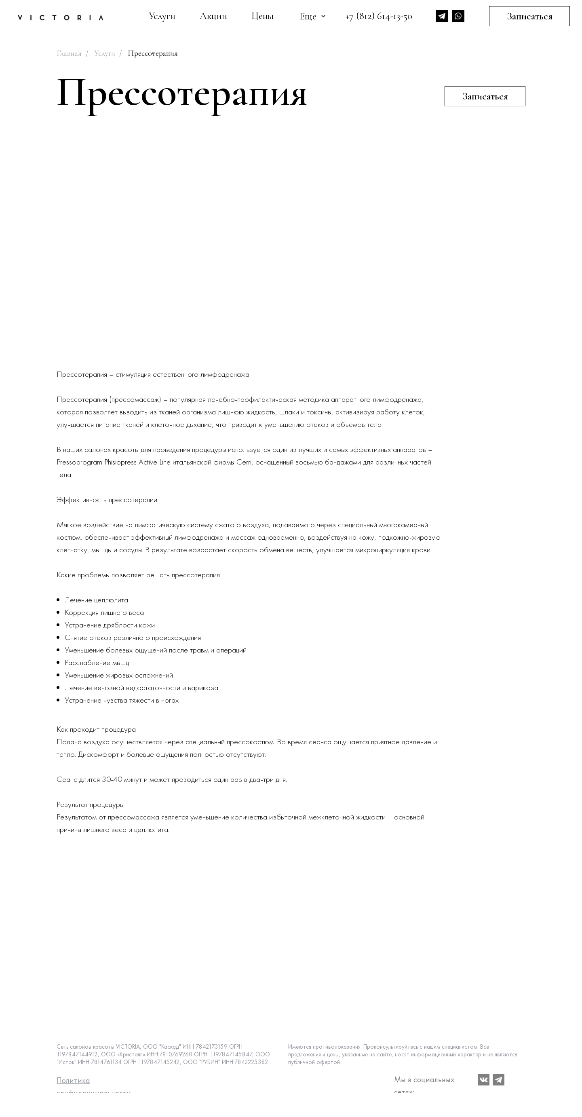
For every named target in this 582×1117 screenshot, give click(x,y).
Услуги (162, 16)
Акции (213, 16)
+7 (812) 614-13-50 (379, 16)
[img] (60, 18)
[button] (485, 96)
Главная (69, 53)
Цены (262, 16)
